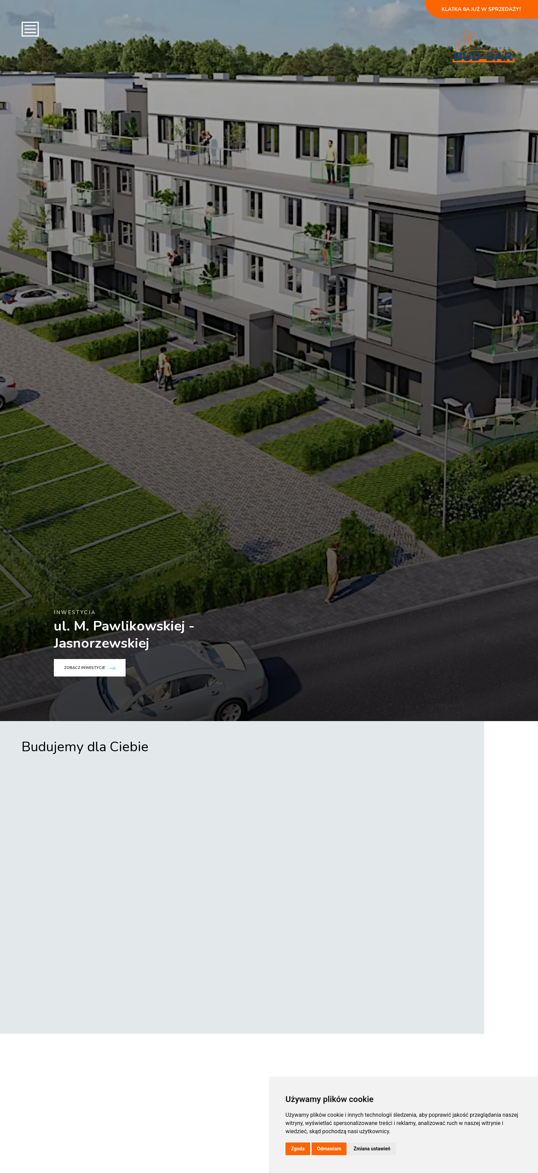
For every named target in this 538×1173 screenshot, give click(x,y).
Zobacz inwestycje (89, 1061)
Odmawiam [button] (329, 1148)
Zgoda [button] (298, 1148)
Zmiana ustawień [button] (371, 1148)
